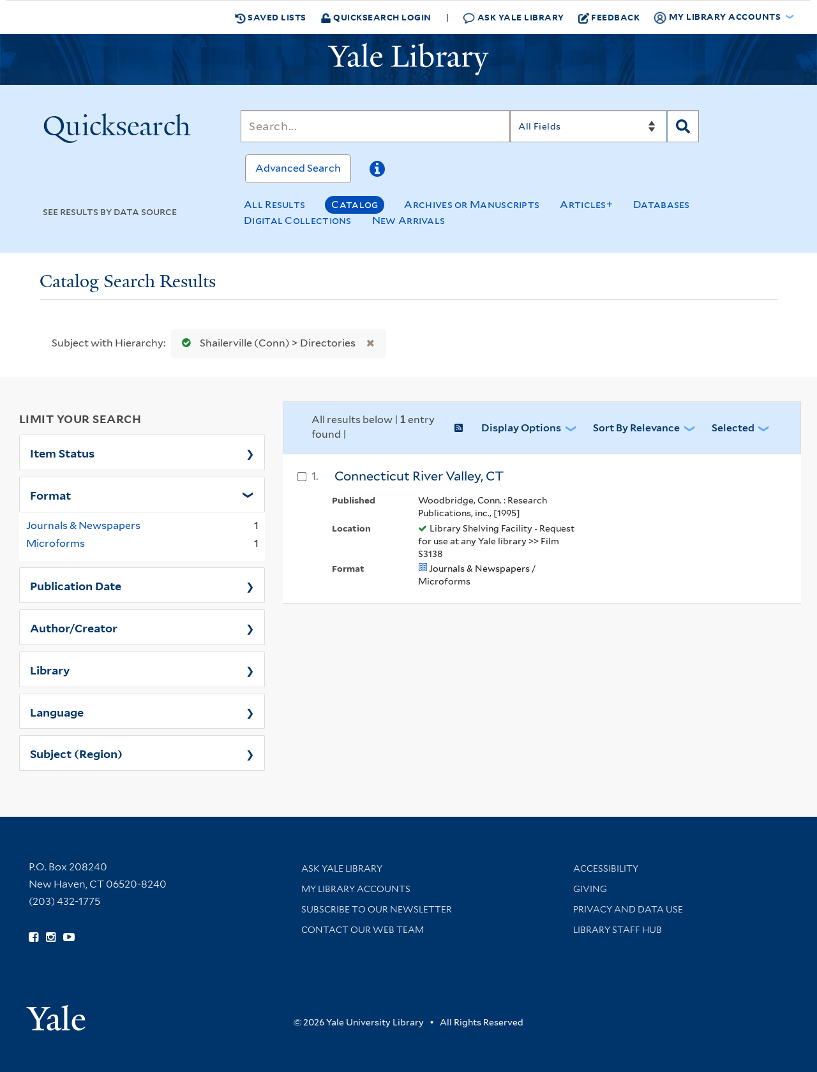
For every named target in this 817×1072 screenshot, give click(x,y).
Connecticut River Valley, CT (419, 476)
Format (50, 494)
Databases (661, 204)
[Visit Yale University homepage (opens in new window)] (56, 1013)
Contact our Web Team (362, 930)
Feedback (609, 17)
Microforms (55, 543)
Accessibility (605, 868)
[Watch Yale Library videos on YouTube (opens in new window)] (69, 937)
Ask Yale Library (513, 17)
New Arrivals (409, 220)
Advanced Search (298, 168)
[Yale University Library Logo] (408, 59)
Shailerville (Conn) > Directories (265, 343)
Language (57, 711)
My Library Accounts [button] (718, 17)
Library (50, 669)
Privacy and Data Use (628, 909)
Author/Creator (73, 627)
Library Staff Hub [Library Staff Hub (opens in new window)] (617, 930)
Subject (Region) (76, 753)
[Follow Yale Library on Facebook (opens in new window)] (33, 937)
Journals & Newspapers (83, 525)
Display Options (521, 428)
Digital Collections (298, 220)
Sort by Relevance (636, 428)
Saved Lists (270, 17)
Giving (590, 889)
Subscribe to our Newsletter (376, 909)
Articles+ (586, 204)
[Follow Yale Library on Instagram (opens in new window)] (51, 937)
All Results (274, 204)
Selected (733, 428)
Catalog (354, 204)
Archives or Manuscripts (471, 204)
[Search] (375, 126)
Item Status (62, 452)
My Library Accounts (355, 889)
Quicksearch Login (375, 17)
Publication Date (75, 585)
